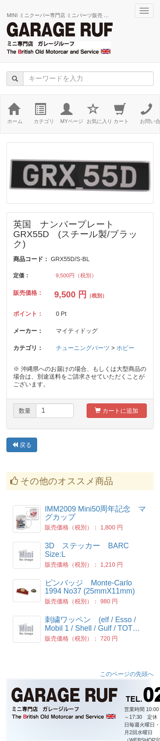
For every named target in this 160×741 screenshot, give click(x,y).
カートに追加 (116, 410)
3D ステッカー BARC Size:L (91, 549)
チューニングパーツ (83, 347)
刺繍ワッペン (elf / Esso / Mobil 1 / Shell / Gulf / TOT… (92, 623)
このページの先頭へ (127, 673)
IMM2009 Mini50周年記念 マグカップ (95, 513)
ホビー (125, 347)
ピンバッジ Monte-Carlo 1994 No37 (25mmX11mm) (90, 587)
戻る (22, 444)
